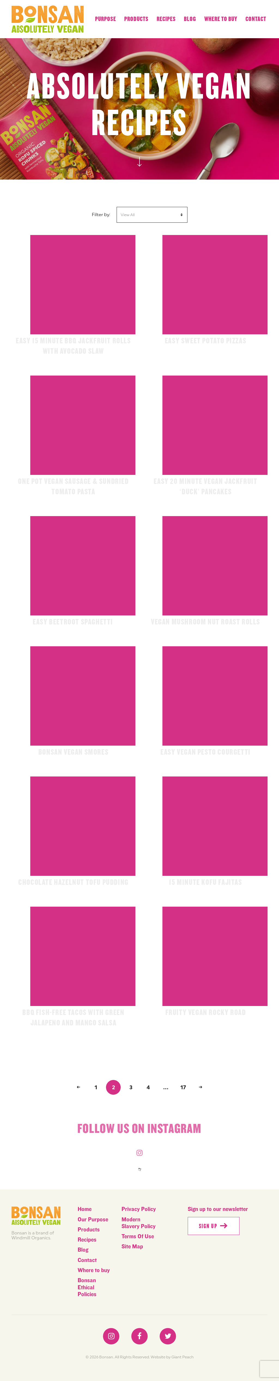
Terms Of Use (138, 1236)
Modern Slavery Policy (139, 1223)
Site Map (132, 1246)
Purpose (105, 19)
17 (183, 1087)
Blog (190, 19)
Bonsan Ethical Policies (87, 1287)
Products (136, 19)
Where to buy (220, 19)
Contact (255, 19)
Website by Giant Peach (172, 1357)
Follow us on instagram (139, 1131)
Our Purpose (93, 1219)
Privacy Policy (139, 1209)
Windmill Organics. (31, 1237)
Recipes (166, 19)
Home (85, 1209)
